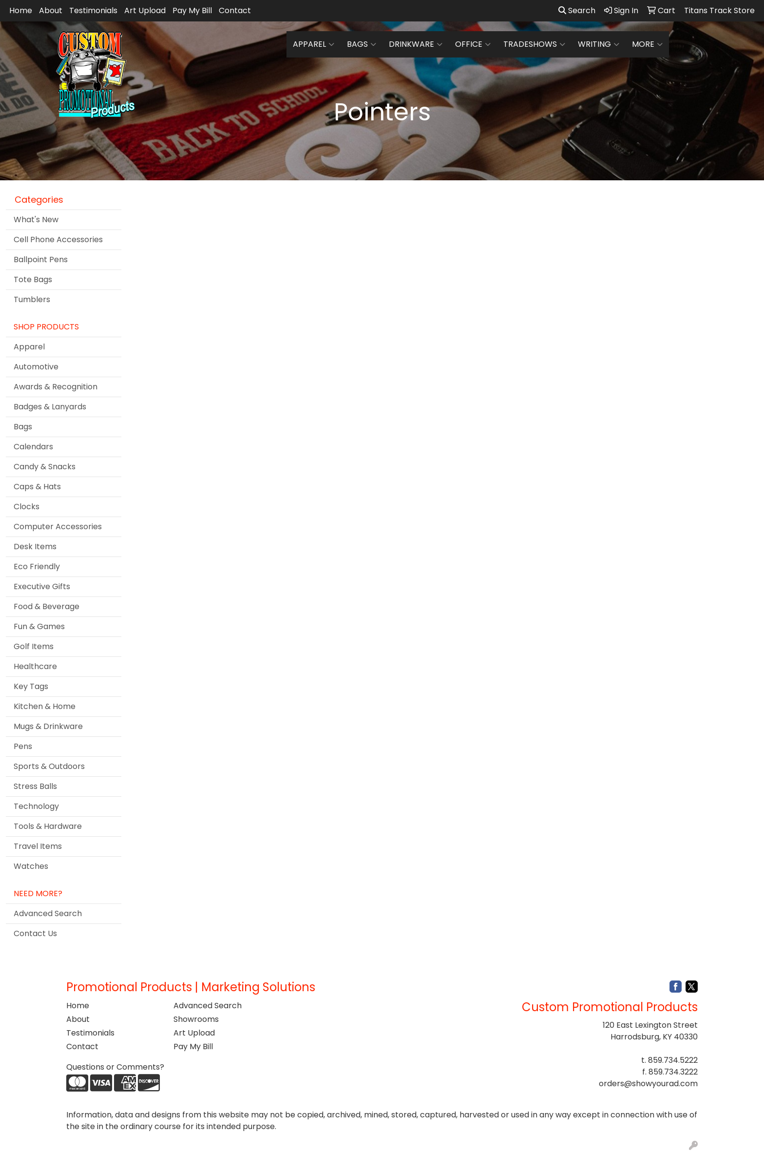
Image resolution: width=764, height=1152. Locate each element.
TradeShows (534, 44)
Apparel (313, 44)
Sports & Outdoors (49, 766)
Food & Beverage (46, 606)
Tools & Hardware (48, 826)
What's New (36, 219)
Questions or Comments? (115, 1067)
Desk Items (35, 546)
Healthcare (35, 666)
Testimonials (93, 10)
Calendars (33, 446)
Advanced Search (48, 913)
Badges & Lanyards (50, 406)
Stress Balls (35, 786)
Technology (36, 806)
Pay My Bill (192, 10)
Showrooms (196, 1019)
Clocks (26, 506)
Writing (598, 44)
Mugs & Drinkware (48, 726)
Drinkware (415, 44)
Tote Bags (33, 279)
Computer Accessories (58, 526)
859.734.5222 (673, 1060)
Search (576, 10)
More (647, 44)
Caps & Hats (37, 486)
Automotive (36, 366)
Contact (235, 10)
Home (20, 10)
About (50, 10)
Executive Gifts (42, 586)
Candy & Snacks (45, 466)
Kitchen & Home (45, 706)
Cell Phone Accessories (58, 239)
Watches (31, 866)
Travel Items (38, 846)
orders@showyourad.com (648, 1083)
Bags (361, 44)
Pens (23, 746)
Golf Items (34, 646)
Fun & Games (39, 626)
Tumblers (32, 299)
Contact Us (35, 933)
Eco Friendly (37, 566)
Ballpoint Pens (41, 259)
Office (473, 44)
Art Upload (145, 10)
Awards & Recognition (55, 386)
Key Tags (31, 686)
